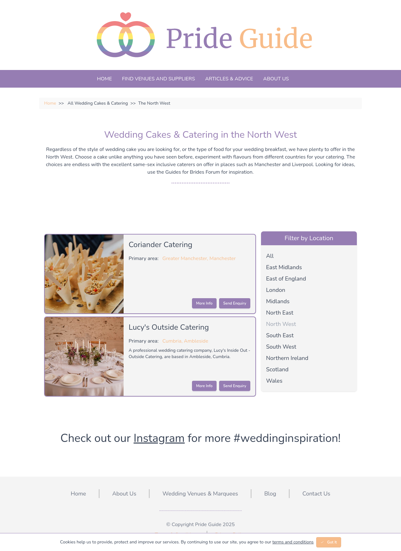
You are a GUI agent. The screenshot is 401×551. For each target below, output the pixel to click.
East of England (286, 278)
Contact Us (316, 493)
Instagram (159, 438)
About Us (276, 78)
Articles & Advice (229, 78)
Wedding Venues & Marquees (200, 493)
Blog (270, 493)
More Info (204, 303)
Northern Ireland (287, 358)
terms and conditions (293, 542)
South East (279, 335)
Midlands (277, 301)
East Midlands (284, 267)
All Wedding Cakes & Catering (93, 103)
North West (281, 324)
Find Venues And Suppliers (158, 78)
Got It (328, 542)
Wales (274, 381)
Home (104, 78)
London (275, 290)
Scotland (277, 369)
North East (279, 312)
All (270, 256)
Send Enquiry (234, 303)
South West (281, 347)
